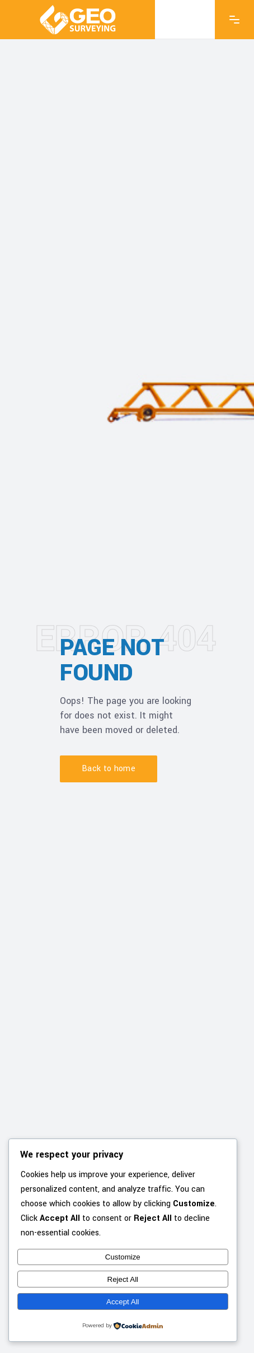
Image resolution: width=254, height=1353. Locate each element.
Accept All (122, 1302)
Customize (122, 1257)
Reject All (123, 1279)
